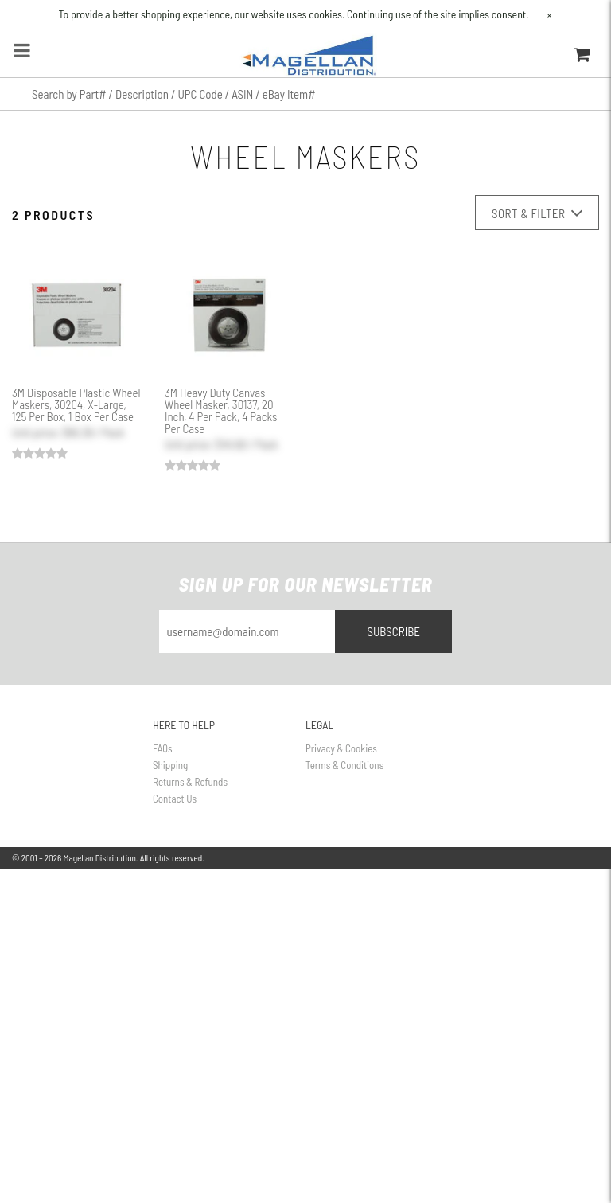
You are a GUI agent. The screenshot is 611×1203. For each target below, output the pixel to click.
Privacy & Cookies (341, 748)
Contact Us (175, 798)
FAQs (163, 748)
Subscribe (393, 631)
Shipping (170, 765)
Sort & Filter (537, 213)
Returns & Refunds (190, 781)
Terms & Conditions (344, 765)
